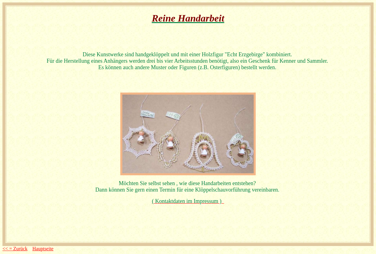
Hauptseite (42, 248)
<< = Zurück (14, 248)
